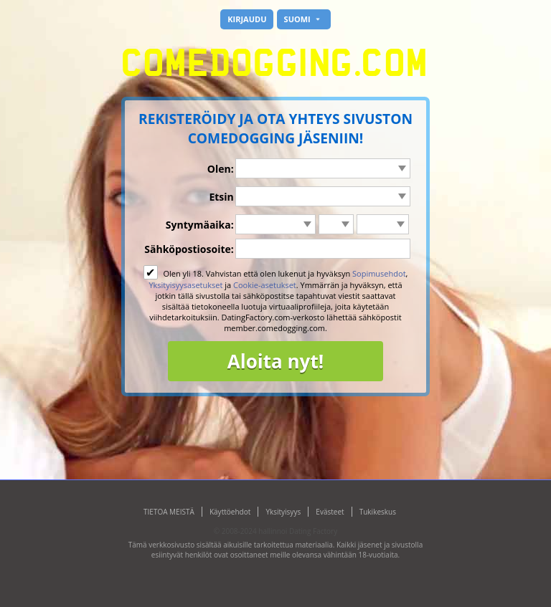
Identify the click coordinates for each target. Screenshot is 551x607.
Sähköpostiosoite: (188, 249)
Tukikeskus (377, 512)
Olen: (220, 169)
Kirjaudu (246, 19)
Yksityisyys (283, 512)
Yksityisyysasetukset (185, 284)
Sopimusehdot (379, 273)
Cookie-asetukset (264, 284)
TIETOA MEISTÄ (168, 512)
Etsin (221, 197)
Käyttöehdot (229, 512)
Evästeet (330, 512)
